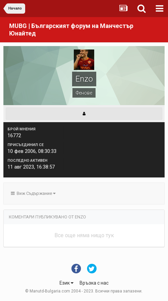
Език (66, 283)
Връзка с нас (94, 283)
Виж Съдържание (33, 193)
